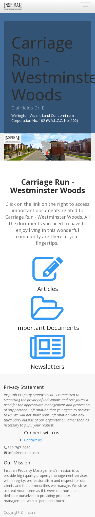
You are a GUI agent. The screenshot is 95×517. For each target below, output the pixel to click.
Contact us (33, 440)
